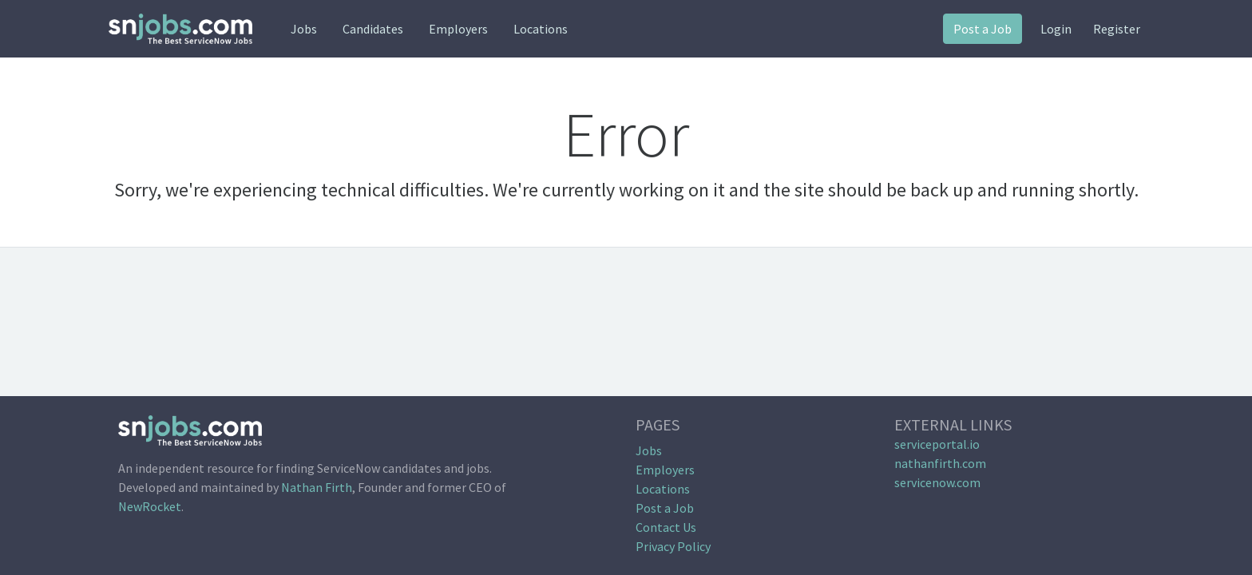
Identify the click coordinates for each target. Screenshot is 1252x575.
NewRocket (149, 506)
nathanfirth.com (940, 463)
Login (1056, 29)
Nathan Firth (316, 487)
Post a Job (982, 29)
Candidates (373, 29)
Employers (458, 29)
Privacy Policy (673, 546)
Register (1116, 29)
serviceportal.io (937, 444)
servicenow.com (937, 482)
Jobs (304, 29)
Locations (540, 29)
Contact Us (666, 527)
